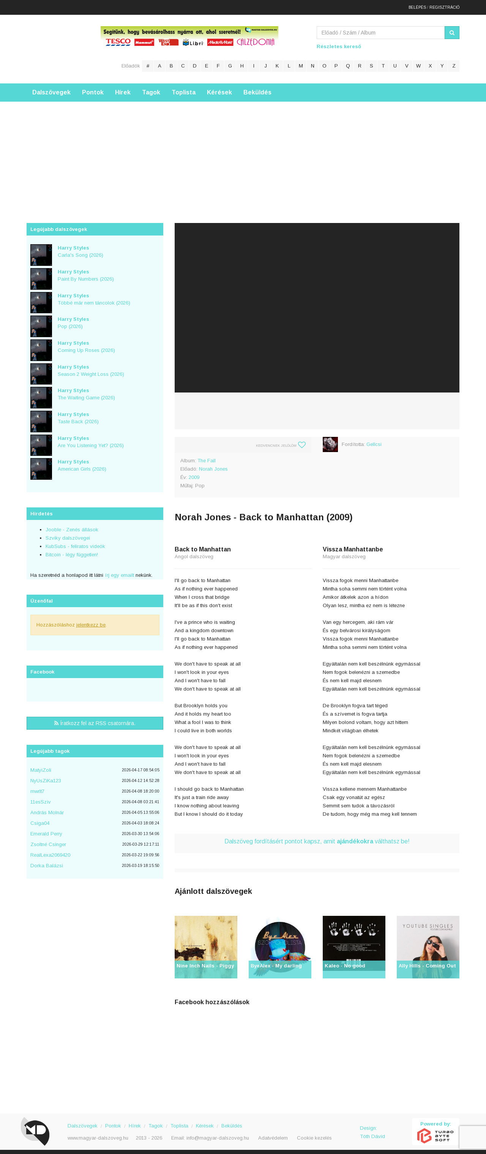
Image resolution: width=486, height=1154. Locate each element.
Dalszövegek (51, 89)
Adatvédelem (273, 1134)
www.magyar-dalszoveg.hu (98, 1134)
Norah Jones (213, 465)
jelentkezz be (91, 621)
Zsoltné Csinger (48, 841)
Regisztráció (444, 5)
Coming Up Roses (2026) (86, 343)
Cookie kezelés (314, 1134)
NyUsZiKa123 (45, 777)
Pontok (93, 89)
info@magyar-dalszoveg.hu (217, 1134)
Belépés (417, 5)
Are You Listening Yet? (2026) (91, 438)
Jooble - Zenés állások (72, 526)
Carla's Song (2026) (80, 248)
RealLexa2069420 (50, 851)
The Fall (206, 457)
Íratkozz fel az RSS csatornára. (95, 720)
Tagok (151, 89)
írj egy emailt (118, 572)
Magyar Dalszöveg (57, 45)
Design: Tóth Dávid (372, 1129)
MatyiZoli (40, 766)
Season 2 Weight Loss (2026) (91, 366)
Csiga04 (39, 820)
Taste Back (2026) (78, 414)
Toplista (184, 89)
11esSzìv (40, 798)
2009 (194, 474)
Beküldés (257, 89)
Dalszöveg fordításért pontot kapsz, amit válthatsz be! (317, 838)
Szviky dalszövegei (68, 534)
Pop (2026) (73, 319)
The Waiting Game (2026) (86, 390)
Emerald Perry (46, 830)
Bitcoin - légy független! (72, 551)
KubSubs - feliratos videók (75, 543)
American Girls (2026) (82, 461)
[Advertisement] (243, 151)
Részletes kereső (339, 43)
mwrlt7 (37, 788)
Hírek (123, 89)
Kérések (219, 89)
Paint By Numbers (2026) (86, 271)
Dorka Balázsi (46, 862)
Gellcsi (374, 441)
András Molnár (47, 809)
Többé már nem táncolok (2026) (94, 295)
